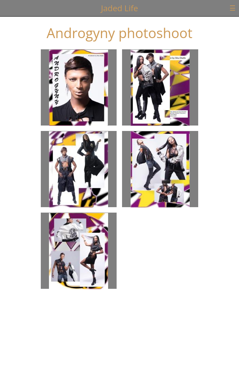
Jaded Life (119, 8)
